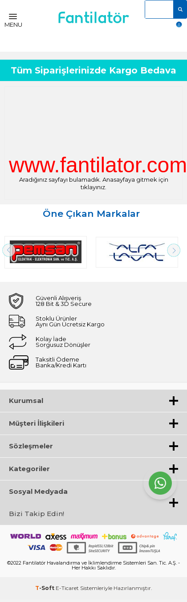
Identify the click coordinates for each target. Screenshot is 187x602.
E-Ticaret (67, 588)
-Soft (45, 588)
